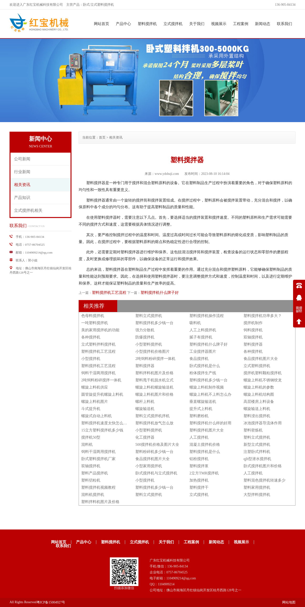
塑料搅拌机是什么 (204, 452)
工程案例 (240, 24)
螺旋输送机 (144, 409)
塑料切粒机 (90, 480)
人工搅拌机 (198, 437)
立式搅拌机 (173, 24)
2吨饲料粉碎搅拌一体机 (155, 359)
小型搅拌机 (90, 359)
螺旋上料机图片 (94, 401)
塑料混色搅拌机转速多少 (264, 480)
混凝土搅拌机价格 (204, 444)
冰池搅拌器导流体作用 (263, 423)
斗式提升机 (90, 409)
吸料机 (195, 323)
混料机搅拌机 (92, 495)
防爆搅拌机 (144, 337)
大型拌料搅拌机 (257, 495)
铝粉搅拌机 (198, 459)
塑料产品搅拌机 (94, 473)
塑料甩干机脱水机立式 (154, 380)
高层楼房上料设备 (259, 401)
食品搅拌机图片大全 (261, 359)
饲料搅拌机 (253, 330)
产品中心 (123, 24)
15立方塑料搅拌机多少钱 (102, 430)
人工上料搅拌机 (202, 330)
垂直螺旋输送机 (202, 401)
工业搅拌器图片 (202, 351)
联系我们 (284, 24)
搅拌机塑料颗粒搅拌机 (263, 373)
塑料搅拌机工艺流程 (109, 293)
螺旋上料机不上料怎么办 (210, 394)
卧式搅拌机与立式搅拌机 (156, 473)
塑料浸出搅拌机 (257, 416)
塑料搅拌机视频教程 (98, 487)
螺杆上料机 (144, 401)
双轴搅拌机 (253, 337)
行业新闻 (22, 172)
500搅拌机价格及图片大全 (157, 444)
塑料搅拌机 (147, 24)
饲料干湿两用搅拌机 (98, 373)
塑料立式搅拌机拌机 (152, 416)
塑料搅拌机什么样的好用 (210, 423)
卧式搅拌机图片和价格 (263, 466)
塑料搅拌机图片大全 (206, 430)
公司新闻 (22, 159)
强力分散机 (144, 330)
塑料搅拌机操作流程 (206, 316)
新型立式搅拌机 (257, 444)
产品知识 (22, 197)
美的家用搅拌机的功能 (100, 330)
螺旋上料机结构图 (259, 394)
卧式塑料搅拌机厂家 (98, 459)
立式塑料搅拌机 (257, 366)
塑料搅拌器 (253, 344)
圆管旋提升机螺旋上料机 (102, 394)
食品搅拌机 (198, 359)
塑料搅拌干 (198, 487)
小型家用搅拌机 (148, 466)
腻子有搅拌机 (200, 337)
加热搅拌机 (198, 480)
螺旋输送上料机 (257, 409)
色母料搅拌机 (92, 316)
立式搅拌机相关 (28, 210)
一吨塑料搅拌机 (94, 323)
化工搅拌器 (144, 437)
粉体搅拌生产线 (202, 373)
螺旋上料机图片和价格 (154, 394)
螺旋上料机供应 (94, 387)
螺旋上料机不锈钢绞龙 (263, 380)
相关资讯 (22, 184)
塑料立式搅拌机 (148, 316)
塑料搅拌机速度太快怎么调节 (106, 423)
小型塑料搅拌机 (148, 344)
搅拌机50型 (90, 437)
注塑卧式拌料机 (257, 452)
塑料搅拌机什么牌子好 (160, 293)
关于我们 (196, 24)
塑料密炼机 (253, 430)
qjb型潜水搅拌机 (257, 459)
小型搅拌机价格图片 (152, 351)
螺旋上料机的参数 (259, 387)
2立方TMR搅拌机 (204, 473)
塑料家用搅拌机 (257, 487)
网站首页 (101, 24)
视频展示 (218, 24)
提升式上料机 (200, 409)
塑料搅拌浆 (198, 466)
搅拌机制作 (253, 323)
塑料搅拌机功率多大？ (263, 316)
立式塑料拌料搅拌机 (98, 344)
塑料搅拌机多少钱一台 (154, 323)
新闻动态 (262, 24)
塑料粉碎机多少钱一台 (154, 452)
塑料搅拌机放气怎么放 (154, 423)
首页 (102, 137)
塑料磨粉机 (198, 416)
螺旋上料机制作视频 (206, 387)
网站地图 (288, 602)
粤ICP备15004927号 (51, 602)
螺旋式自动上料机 (96, 416)
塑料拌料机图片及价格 (154, 373)
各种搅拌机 (90, 337)
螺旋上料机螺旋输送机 (154, 387)
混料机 (87, 444)
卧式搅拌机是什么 (204, 366)
